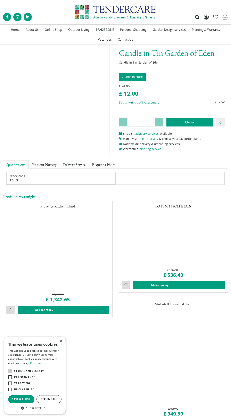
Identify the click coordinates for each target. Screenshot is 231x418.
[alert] (35, 375)
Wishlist (10, 228)
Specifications (15, 164)
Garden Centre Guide (135, 412)
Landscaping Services (133, 367)
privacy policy (163, 412)
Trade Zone (126, 371)
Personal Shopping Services (138, 358)
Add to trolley (63, 228)
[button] (34, 408)
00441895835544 (187, 381)
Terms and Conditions (134, 383)
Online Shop (127, 354)
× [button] (61, 341)
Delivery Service (74, 164)
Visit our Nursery (44, 164)
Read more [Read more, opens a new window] (36, 363)
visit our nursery (117, 288)
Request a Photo (104, 164)
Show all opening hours (77, 381)
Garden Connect (107, 412)
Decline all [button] (49, 399)
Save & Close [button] (21, 399)
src (197, 17)
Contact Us (126, 379)
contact (23, 292)
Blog (122, 375)
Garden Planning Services (136, 362)
